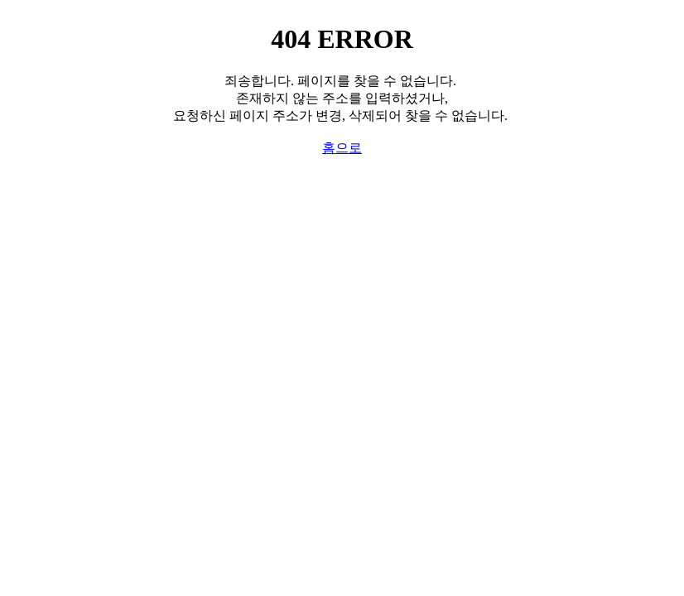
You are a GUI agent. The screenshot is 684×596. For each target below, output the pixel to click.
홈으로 (342, 148)
